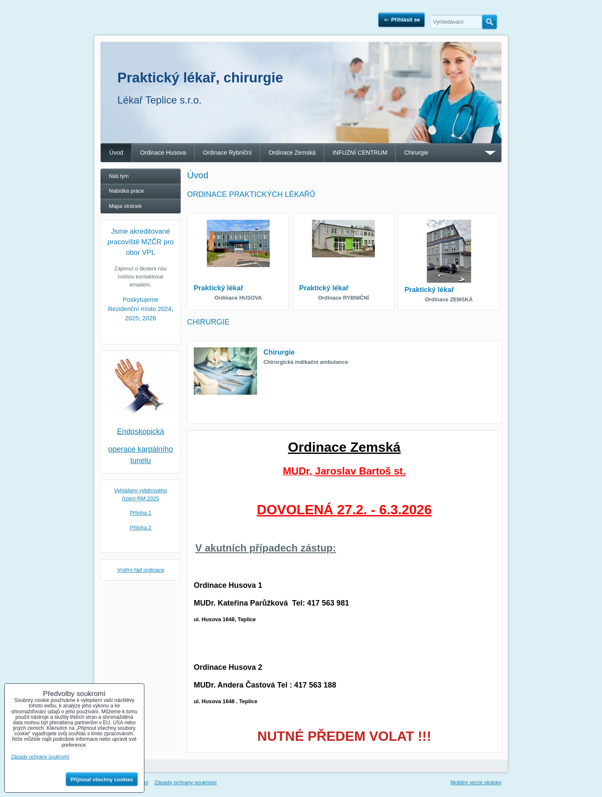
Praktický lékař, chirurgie (200, 77)
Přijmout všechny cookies (102, 780)
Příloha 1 (140, 513)
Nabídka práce (126, 191)
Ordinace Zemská (291, 152)
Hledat (489, 22)
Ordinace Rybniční (227, 152)
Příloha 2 (140, 527)
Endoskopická (140, 431)
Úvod (116, 152)
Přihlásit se (405, 19)
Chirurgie (416, 152)
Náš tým (119, 176)
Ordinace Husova (163, 152)
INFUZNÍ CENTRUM (360, 152)
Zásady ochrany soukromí (186, 782)
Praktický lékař (218, 288)
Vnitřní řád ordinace (140, 570)
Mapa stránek (125, 206)
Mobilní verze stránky (476, 782)
